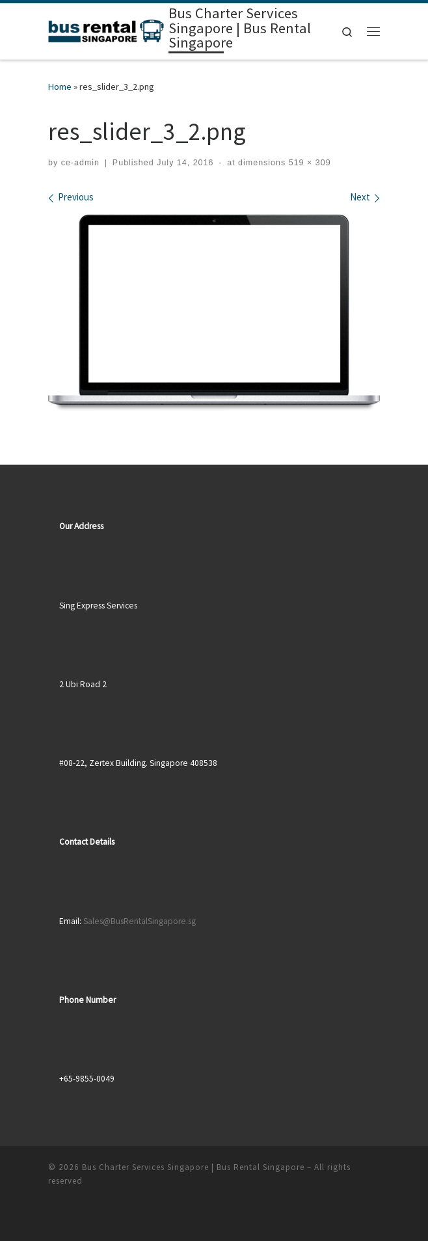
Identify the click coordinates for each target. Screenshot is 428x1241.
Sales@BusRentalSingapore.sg (139, 921)
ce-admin (80, 162)
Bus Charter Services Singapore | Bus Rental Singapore (193, 1167)
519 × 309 (308, 162)
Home (60, 86)
